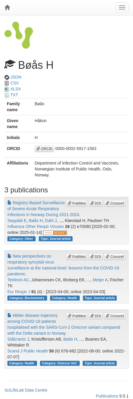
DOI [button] (95, 203)
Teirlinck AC (18, 279)
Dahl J (51, 220)
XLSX (12, 89)
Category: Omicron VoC (60, 363)
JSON (12, 77)
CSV (11, 83)
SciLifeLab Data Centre (25, 390)
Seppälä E (17, 220)
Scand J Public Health (27, 351)
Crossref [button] (115, 203)
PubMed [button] (77, 203)
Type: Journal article (56, 238)
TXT (11, 94)
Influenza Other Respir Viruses (35, 226)
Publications (107, 396)
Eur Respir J (18, 291)
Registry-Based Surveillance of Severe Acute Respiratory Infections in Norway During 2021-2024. (43, 208)
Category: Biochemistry (27, 298)
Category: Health (65, 298)
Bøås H (36, 220)
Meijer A (100, 279)
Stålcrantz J (18, 339)
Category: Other (21, 238)
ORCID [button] (44, 149)
